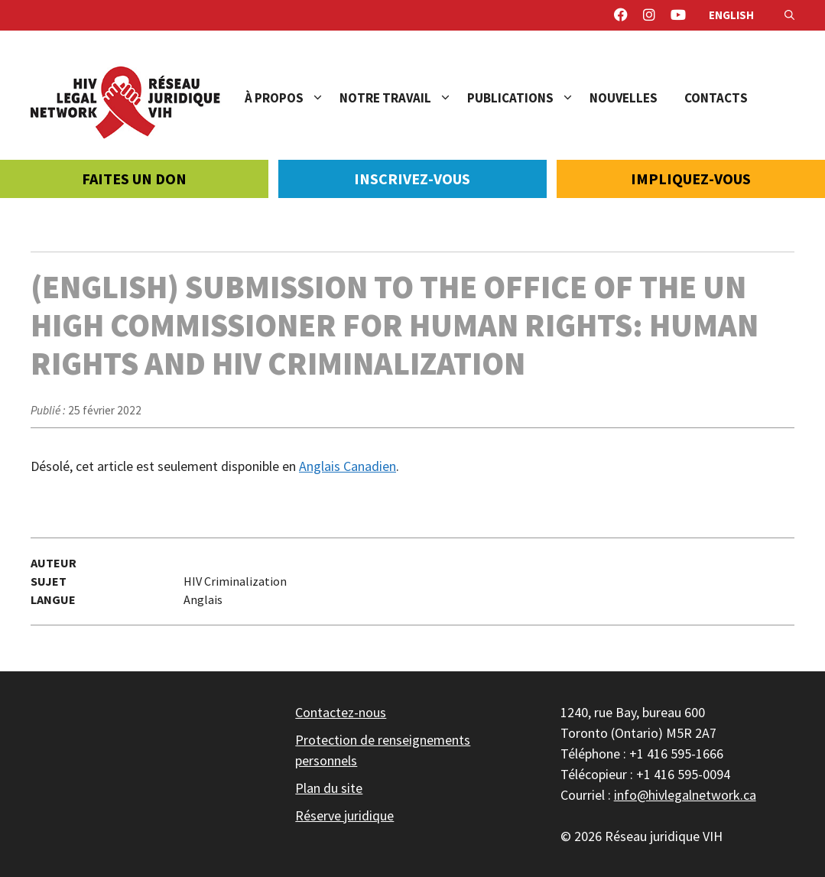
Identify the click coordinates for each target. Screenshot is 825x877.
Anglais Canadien (347, 466)
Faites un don (134, 178)
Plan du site (328, 788)
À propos (292, 97)
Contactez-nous (340, 712)
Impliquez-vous (691, 178)
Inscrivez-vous (412, 178)
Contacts (716, 97)
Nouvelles (624, 97)
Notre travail (403, 97)
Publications (528, 97)
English (731, 15)
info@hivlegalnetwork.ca (685, 795)
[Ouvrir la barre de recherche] (789, 15)
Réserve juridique (344, 815)
